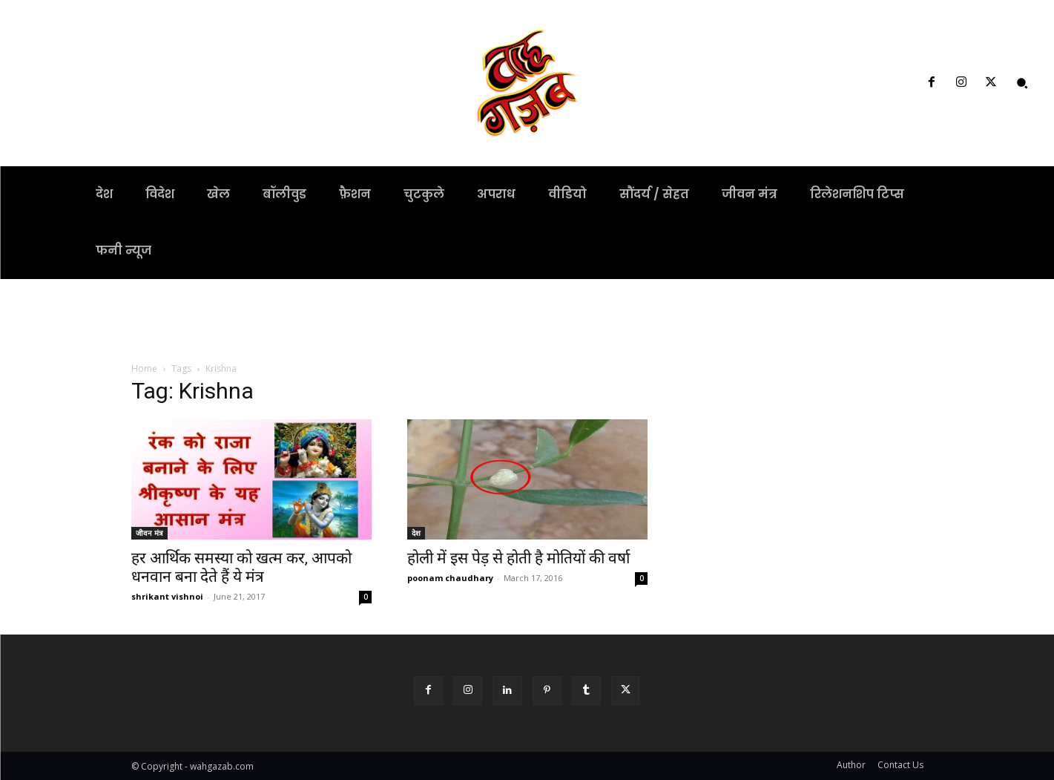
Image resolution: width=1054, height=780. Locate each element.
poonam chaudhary (450, 577)
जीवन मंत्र (149, 533)
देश (416, 533)
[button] (1022, 83)
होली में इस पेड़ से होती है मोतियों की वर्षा (518, 558)
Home (144, 368)
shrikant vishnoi (167, 596)
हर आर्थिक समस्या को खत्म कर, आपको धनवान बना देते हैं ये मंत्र (241, 567)
